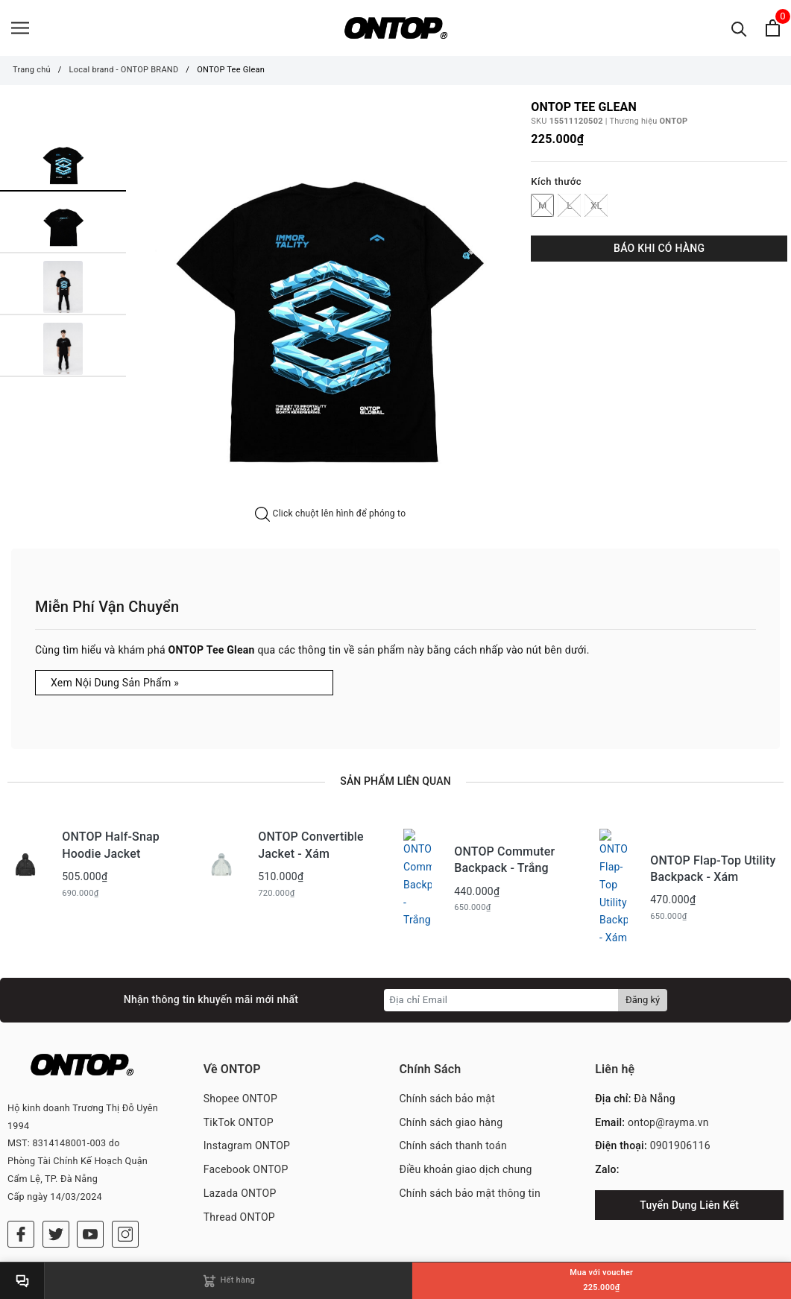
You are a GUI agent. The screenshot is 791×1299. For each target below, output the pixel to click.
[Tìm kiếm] (739, 28)
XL (596, 205)
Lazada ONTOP (240, 1146)
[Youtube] (90, 1164)
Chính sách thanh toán (453, 1098)
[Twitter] (55, 1164)
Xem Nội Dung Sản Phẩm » (115, 683)
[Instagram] (125, 1164)
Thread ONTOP (239, 1170)
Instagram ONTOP (247, 1098)
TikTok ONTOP (239, 1075)
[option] (330, 304)
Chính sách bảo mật (447, 1052)
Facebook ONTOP (246, 1122)
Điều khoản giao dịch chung (466, 1122)
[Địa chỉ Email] (501, 953)
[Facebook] (20, 1164)
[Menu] (20, 28)
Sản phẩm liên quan (395, 781)
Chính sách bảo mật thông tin (470, 1146)
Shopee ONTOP (240, 1052)
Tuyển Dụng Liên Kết (689, 1158)
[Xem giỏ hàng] (773, 28)
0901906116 (680, 1098)
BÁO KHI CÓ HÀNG (659, 248)
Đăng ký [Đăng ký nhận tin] (642, 952)
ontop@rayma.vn (668, 1075)
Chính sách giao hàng (451, 1075)
